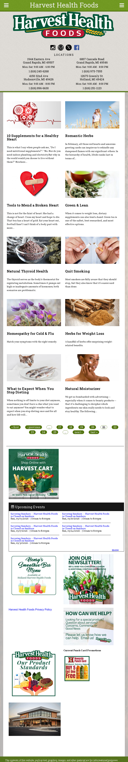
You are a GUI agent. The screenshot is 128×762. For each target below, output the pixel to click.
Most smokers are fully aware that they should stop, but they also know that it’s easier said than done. (90, 283)
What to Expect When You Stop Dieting (30, 390)
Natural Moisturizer (82, 388)
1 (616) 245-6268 (39, 71)
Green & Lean (76, 205)
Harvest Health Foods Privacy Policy (30, 609)
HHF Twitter (69, 47)
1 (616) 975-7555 (92, 71)
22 (115, 427)
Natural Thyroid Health (27, 271)
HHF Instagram (53, 47)
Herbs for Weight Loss (84, 333)
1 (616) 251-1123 (92, 88)
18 (70, 427)
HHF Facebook (77, 47)
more (115, 550)
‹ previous (33, 427)
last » (93, 432)
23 (32, 432)
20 (92, 427)
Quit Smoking (77, 271)
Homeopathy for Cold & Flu (30, 333)
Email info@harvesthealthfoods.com (61, 47)
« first (15, 427)
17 (59, 427)
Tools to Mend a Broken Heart (33, 205)
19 (81, 427)
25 (54, 432)
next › (78, 432)
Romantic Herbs (79, 135)
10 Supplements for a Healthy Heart (33, 137)
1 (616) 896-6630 (39, 88)
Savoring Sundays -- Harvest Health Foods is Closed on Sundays (34, 515)
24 (43, 432)
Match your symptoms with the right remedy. (32, 341)
